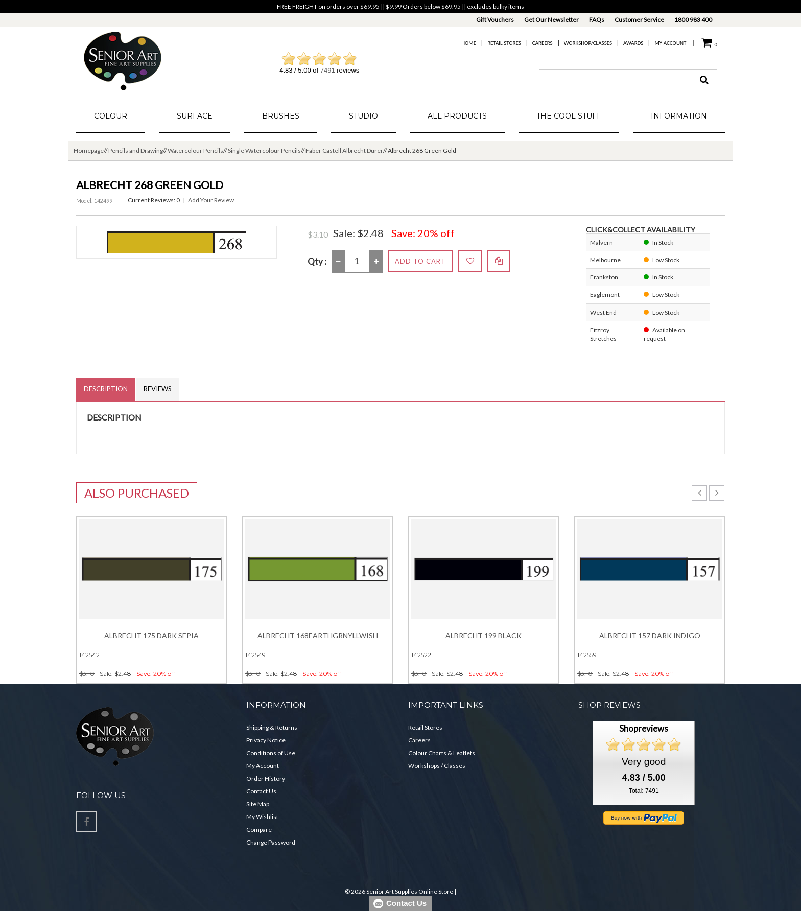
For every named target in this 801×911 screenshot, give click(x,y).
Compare (259, 829)
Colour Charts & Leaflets (441, 753)
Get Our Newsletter (551, 20)
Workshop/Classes (588, 43)
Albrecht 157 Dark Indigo (649, 635)
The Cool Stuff (568, 116)
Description (106, 389)
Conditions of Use (270, 753)
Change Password (270, 842)
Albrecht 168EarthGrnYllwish (317, 635)
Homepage (89, 150)
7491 (327, 70)
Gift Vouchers (495, 20)
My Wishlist (262, 817)
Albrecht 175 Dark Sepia (151, 635)
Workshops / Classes (436, 765)
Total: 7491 (644, 791)
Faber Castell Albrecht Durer (344, 150)
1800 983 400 (693, 20)
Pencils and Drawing (135, 150)
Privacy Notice (266, 740)
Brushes (280, 116)
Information (679, 116)
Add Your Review (211, 200)
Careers (542, 43)
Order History (265, 778)
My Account (670, 43)
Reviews (158, 389)
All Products (457, 116)
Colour (110, 116)
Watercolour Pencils (195, 150)
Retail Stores (504, 43)
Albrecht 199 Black (483, 635)
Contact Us (261, 791)
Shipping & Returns (271, 727)
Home (468, 43)
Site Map (257, 804)
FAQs (596, 20)
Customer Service (639, 20)
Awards (633, 43)
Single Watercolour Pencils (264, 150)
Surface (195, 116)
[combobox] (615, 79)
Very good (644, 761)
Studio (363, 116)
